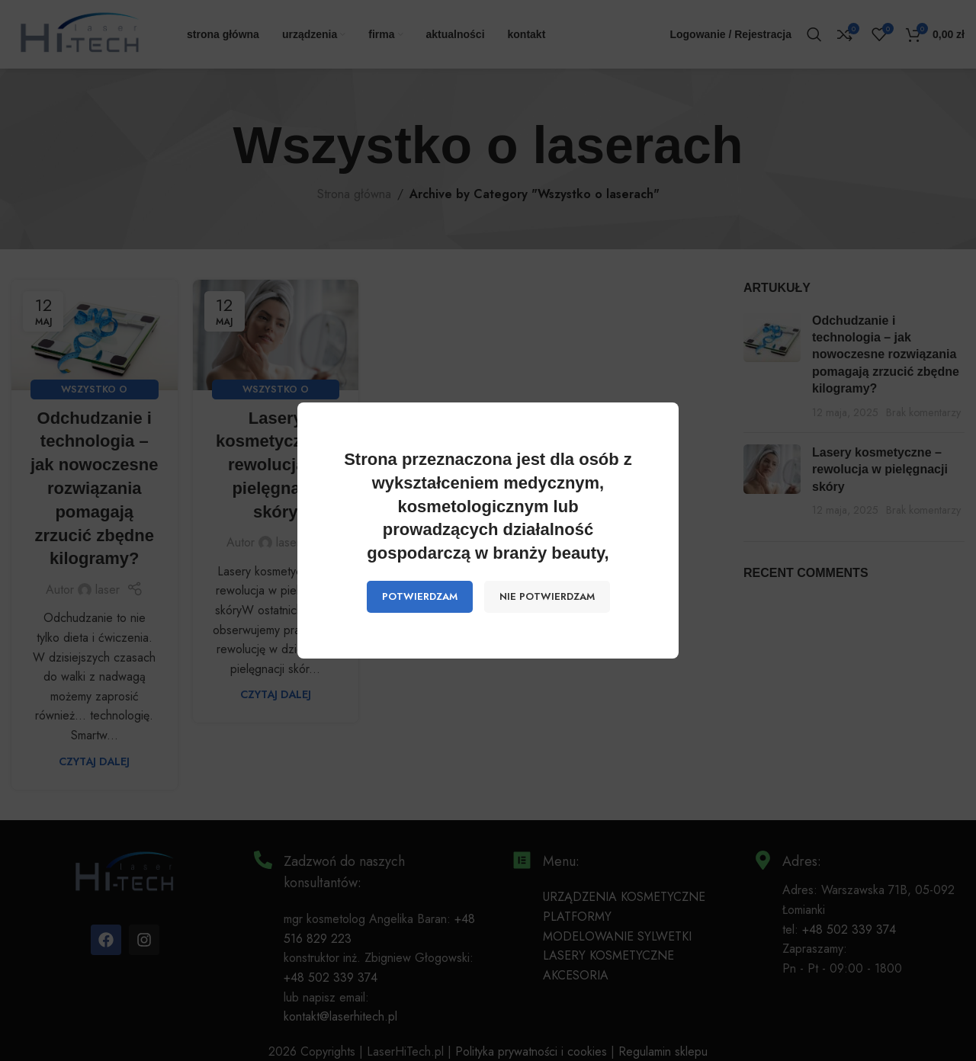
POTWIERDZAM (420, 596)
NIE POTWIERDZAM (547, 596)
